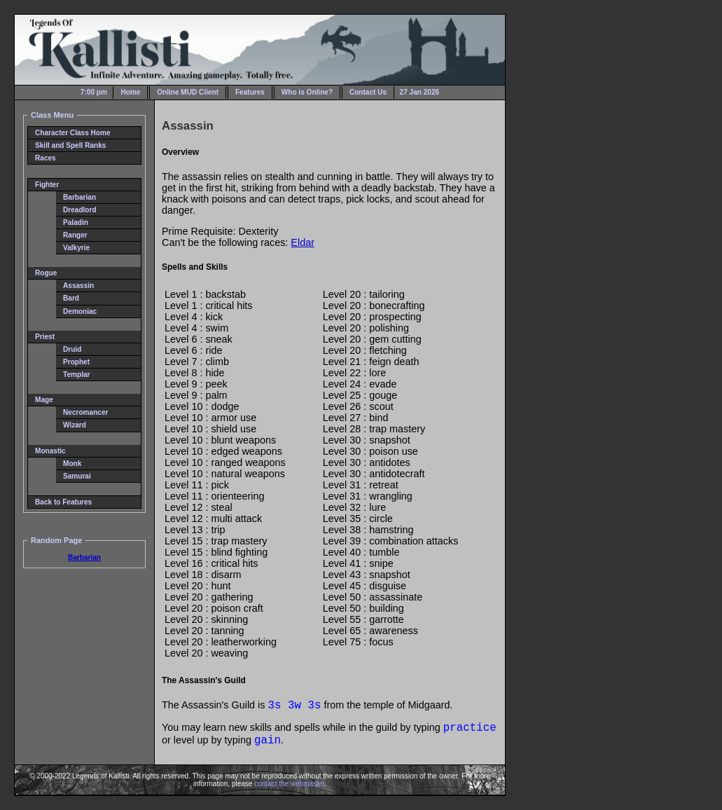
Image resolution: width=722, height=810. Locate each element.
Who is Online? (307, 92)
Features (250, 92)
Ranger (75, 235)
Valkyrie (76, 248)
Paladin (75, 222)
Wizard (74, 425)
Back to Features (63, 502)
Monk (72, 463)
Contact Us (368, 92)
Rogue (46, 273)
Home (130, 92)
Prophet (76, 362)
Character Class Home (73, 133)
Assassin (78, 285)
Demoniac (80, 311)
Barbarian (79, 197)
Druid (72, 349)
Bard (71, 298)
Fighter (47, 184)
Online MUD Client (187, 92)
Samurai (77, 476)
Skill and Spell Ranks (70, 145)
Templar (76, 374)
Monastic (50, 451)
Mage (44, 400)
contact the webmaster (289, 784)
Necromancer (85, 412)
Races (45, 158)
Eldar (302, 242)
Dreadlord (80, 210)
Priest (45, 337)
